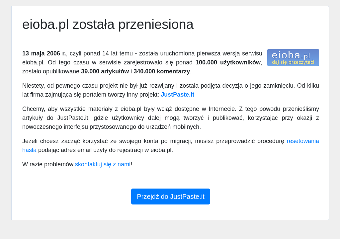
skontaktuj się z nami (102, 164)
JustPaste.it (177, 94)
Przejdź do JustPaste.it (170, 196)
